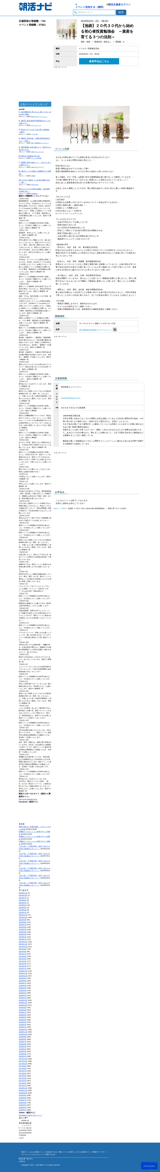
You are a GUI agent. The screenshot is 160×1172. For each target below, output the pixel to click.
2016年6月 (22, 1103)
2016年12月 (23, 1088)
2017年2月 (22, 1083)
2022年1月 (22, 939)
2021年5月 (22, 959)
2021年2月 (22, 966)
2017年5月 (22, 1076)
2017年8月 (22, 1068)
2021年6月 (22, 956)
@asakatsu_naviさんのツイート (30, 1115)
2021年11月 (23, 944)
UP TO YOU (34, 184)
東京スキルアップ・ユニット (39, 116)
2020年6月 (22, 986)
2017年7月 (22, 1071)
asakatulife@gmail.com (70, 398)
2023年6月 (22, 905)
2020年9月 (22, 978)
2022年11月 (23, 915)
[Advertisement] (35, 64)
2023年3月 (22, 910)
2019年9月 (22, 1007)
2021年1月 (22, 968)
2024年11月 (23, 893)
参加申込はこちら (99, 61)
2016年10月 (23, 1093)
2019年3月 (22, 1022)
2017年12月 (23, 1059)
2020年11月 (23, 973)
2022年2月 (22, 937)
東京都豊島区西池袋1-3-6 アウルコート (98, 330)
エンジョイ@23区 (36, 158)
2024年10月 (23, 895)
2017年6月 (22, 1073)
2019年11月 (23, 1003)
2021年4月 (22, 961)
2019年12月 (23, 1000)
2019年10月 (23, 1005)
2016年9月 (22, 1095)
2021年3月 (22, 964)
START (33, 176)
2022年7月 (22, 925)
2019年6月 (22, 1015)
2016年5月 (22, 1105)
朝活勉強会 (34, 193)
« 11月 (21, 1138)
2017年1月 (22, 1085)
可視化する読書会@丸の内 (30, 156)
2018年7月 (22, 1042)
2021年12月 (23, 942)
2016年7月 (22, 1100)
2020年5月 (22, 988)
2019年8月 (22, 1010)
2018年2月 (22, 1054)
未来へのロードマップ (37, 167)
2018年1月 (22, 1056)
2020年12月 (23, 971)
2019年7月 (22, 1012)
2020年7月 (22, 983)
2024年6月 (22, 900)
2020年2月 (22, 995)
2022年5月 (22, 929)
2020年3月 (22, 993)
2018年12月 (23, 1029)
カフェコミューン (36, 125)
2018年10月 (23, 1034)
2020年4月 (22, 990)
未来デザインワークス (37, 152)
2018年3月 (22, 1051)
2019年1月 (22, 1027)
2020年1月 (22, 998)
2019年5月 (22, 1017)
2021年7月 (22, 954)
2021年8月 (22, 951)
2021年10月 (23, 947)
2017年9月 (22, 1066)
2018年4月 (22, 1049)
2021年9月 (22, 949)
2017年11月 (23, 1061)
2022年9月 (22, 920)
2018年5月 (22, 1046)
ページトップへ (149, 1166)
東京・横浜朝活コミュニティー (40, 143)
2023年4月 (22, 908)
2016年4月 (22, 1107)
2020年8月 (22, 981)
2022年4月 (22, 932)
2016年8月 (22, 1098)
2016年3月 (22, 1110)
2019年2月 (22, 1025)
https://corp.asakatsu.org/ (28, 799)
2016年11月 (23, 1090)
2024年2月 (22, 903)
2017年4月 (22, 1078)
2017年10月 (23, 1064)
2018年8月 (22, 1039)
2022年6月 (22, 927)
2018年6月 (22, 1044)
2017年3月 (22, 1081)
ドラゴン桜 (34, 134)
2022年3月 (22, 934)
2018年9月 (22, 1037)
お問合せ (22, 1161)
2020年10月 (23, 976)
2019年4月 (22, 1020)
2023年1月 (22, 912)
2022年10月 (23, 917)
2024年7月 (22, 898)
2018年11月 (23, 1032)
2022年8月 (22, 922)
